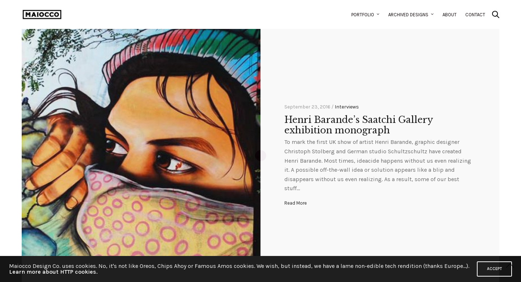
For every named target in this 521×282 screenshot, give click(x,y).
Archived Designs (408, 14)
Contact (475, 14)
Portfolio (362, 14)
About (449, 14)
